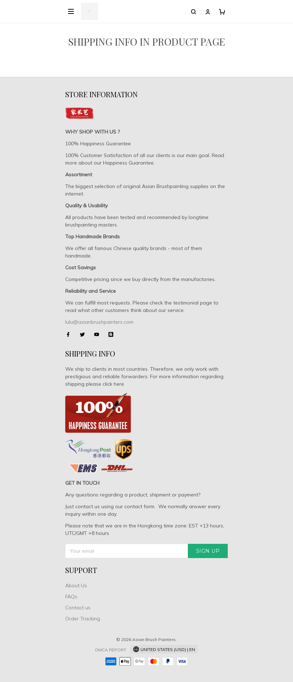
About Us (76, 585)
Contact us (78, 607)
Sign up (208, 551)
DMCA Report (110, 649)
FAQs (71, 596)
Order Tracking (82, 618)
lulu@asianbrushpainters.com (99, 322)
